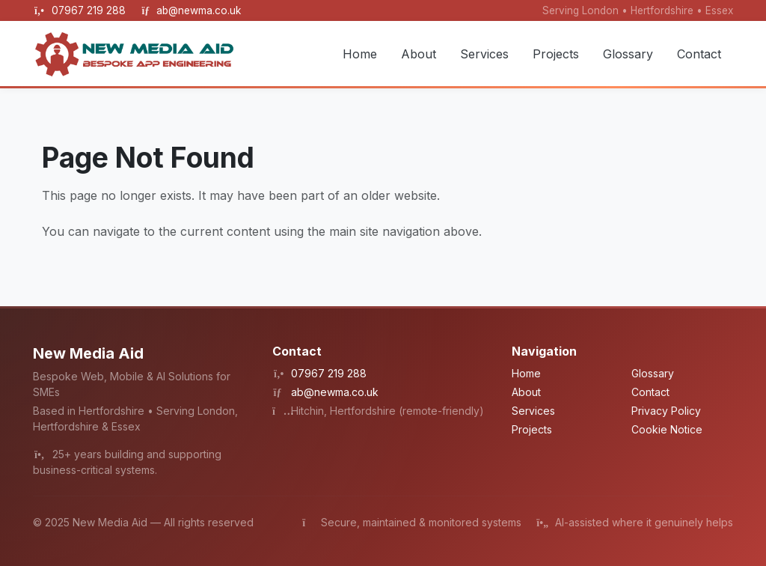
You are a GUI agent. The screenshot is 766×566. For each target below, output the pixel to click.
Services (484, 53)
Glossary (628, 53)
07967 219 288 (90, 10)
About (418, 53)
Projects (556, 53)
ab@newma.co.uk (198, 10)
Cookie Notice (666, 429)
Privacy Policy (666, 410)
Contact (699, 53)
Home (360, 53)
